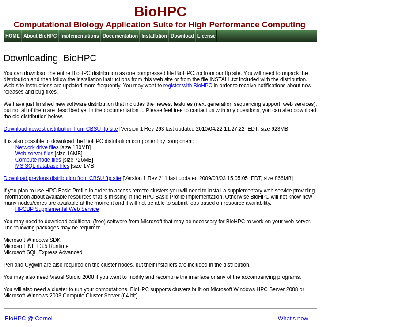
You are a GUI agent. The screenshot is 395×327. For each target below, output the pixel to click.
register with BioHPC (188, 86)
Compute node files (38, 160)
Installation (154, 35)
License (207, 35)
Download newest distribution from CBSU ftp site (61, 129)
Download (182, 35)
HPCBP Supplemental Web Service (57, 209)
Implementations (80, 35)
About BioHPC (40, 35)
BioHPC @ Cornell (29, 318)
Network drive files (37, 147)
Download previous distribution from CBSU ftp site (62, 178)
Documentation (120, 35)
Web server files (34, 153)
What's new (293, 318)
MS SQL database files (42, 166)
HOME (12, 35)
